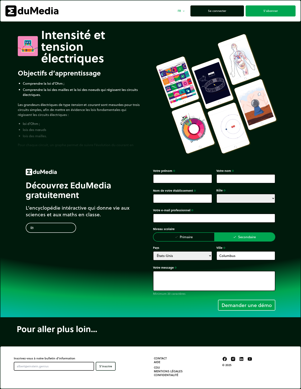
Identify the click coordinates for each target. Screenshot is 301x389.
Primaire (184, 236)
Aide (157, 362)
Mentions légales (168, 371)
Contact (160, 358)
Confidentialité (166, 375)
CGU (157, 367)
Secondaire (244, 236)
